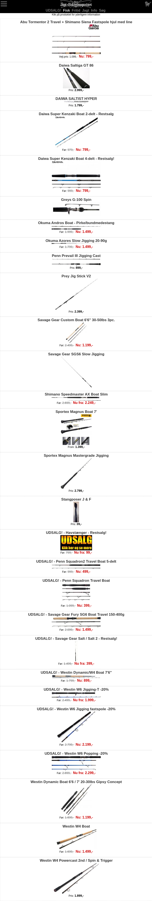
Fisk (67, 10)
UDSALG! (54, 10)
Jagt (86, 10)
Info (94, 10)
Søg (102, 10)
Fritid (76, 10)
